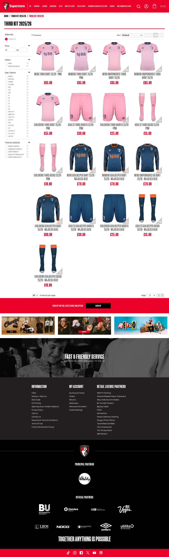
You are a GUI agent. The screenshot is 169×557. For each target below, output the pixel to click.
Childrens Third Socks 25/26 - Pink (48, 176)
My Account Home (76, 393)
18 (9, 109)
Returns (72, 399)
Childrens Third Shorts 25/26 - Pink (114, 126)
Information (39, 386)
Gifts (60, 6)
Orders (72, 396)
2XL (9, 87)
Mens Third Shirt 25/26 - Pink (48, 74)
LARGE (10, 82)
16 (9, 106)
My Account (76, 386)
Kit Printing (36, 403)
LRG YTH (11, 117)
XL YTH (10, 120)
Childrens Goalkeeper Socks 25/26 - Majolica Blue (48, 278)
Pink (10, 63)
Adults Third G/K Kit (16, 154)
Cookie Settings (76, 410)
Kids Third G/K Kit (15, 157)
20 (9, 128)
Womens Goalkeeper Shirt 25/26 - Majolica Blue (114, 176)
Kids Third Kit (13, 152)
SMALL (10, 76)
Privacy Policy (37, 410)
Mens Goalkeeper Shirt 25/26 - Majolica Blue (81, 176)
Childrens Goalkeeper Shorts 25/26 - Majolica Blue (114, 227)
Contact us (36, 416)
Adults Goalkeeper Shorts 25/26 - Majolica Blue (81, 227)
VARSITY (112, 6)
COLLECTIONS (81, 6)
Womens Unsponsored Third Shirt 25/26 (147, 75)
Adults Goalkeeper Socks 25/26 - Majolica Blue (147, 227)
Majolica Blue (14, 66)
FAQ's (34, 393)
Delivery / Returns (39, 396)
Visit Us (35, 413)
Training (37, 6)
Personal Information (78, 406)
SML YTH (11, 112)
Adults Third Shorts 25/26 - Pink (81, 126)
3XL (9, 90)
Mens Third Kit (14, 146)
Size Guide (36, 399)
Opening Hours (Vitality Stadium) (45, 406)
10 (9, 98)
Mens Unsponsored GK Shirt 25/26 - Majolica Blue (147, 176)
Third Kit (12, 39)
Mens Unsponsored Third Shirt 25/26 (114, 75)
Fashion (44, 6)
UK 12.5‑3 (11, 131)
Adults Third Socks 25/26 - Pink (147, 126)
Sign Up (98, 305)
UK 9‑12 (11, 125)
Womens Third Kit (15, 149)
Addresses (73, 403)
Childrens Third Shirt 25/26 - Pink (48, 126)
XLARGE (11, 84)
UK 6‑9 (10, 136)
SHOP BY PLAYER (70, 6)
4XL (9, 93)
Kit (30, 6)
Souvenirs (53, 6)
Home (6, 16)
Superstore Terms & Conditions (45, 420)
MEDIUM (11, 79)
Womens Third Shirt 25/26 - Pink (81, 75)
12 (9, 101)
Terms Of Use (37, 423)
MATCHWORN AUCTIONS (124, 6)
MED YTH (11, 114)
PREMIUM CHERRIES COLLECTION (97, 6)
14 (9, 103)
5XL (9, 123)
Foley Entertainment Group (43, 427)
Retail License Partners (111, 386)
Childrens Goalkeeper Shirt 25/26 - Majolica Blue (48, 227)
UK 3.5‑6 (11, 133)
